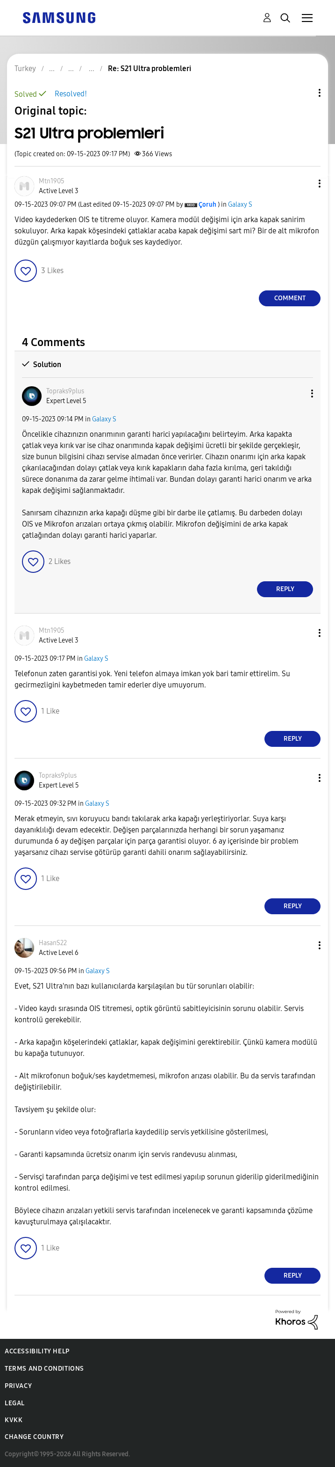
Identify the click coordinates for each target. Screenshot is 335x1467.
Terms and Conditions (44, 1369)
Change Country (34, 1437)
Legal (15, 1403)
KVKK (13, 1420)
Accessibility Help (37, 1351)
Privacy (18, 1386)
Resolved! (71, 93)
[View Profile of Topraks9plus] (65, 391)
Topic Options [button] (304, 93)
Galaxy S (240, 205)
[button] (304, 183)
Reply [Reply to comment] (285, 589)
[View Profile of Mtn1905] (51, 181)
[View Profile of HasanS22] (53, 943)
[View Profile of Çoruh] (207, 205)
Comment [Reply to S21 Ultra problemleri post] (290, 298)
